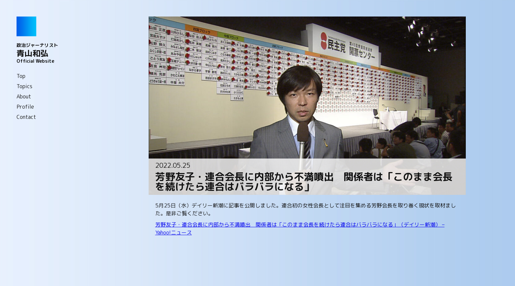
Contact (26, 117)
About (24, 96)
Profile (25, 106)
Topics (24, 86)
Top (21, 76)
